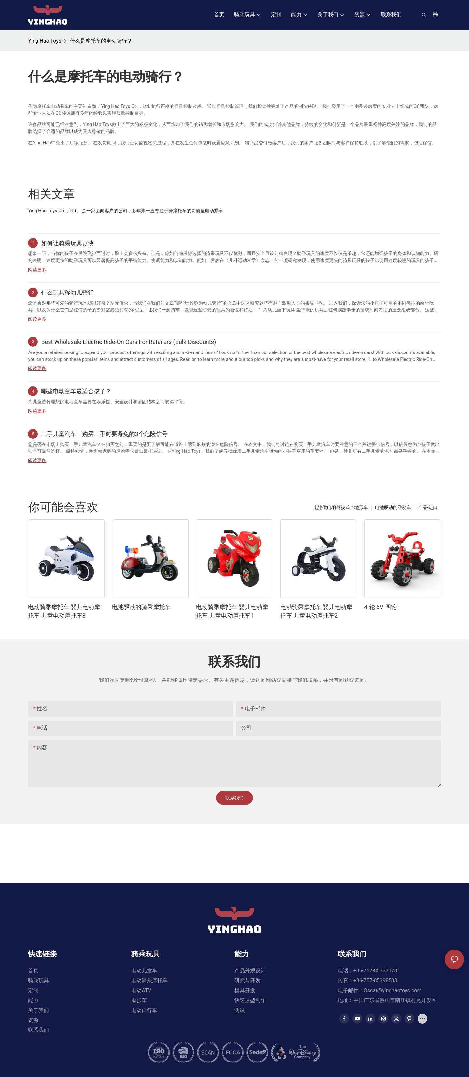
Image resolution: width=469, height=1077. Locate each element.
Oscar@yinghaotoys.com (393, 1000)
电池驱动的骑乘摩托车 (141, 606)
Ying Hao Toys (44, 41)
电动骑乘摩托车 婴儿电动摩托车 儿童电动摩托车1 (232, 611)
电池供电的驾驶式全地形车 (340, 507)
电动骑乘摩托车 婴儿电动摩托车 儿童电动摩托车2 (316, 611)
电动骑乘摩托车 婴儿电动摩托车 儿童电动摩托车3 (64, 611)
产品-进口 (428, 507)
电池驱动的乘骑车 (393, 507)
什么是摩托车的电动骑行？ (101, 41)
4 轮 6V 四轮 (380, 606)
